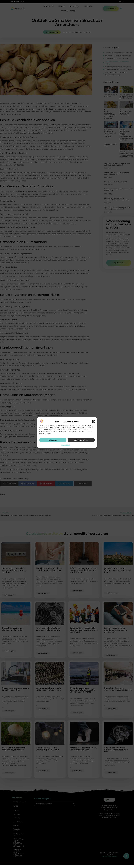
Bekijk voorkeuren (81, 440)
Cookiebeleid (65, 445)
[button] (93, 421)
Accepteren (53, 440)
